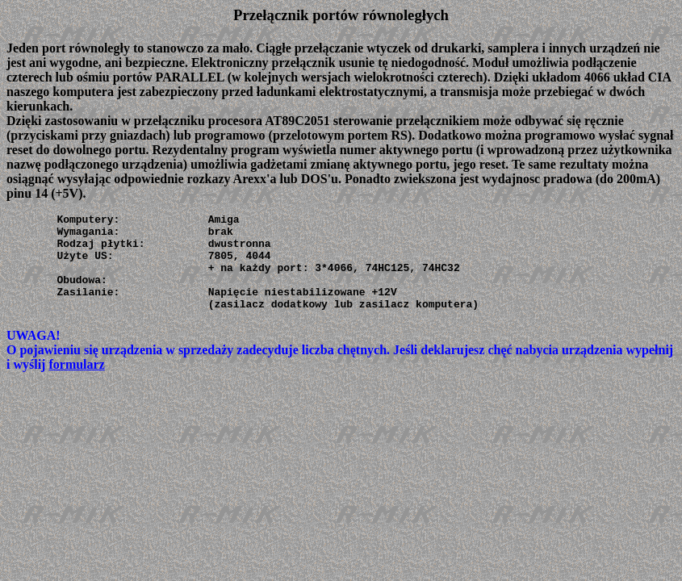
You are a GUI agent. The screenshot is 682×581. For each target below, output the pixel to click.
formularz (76, 384)
